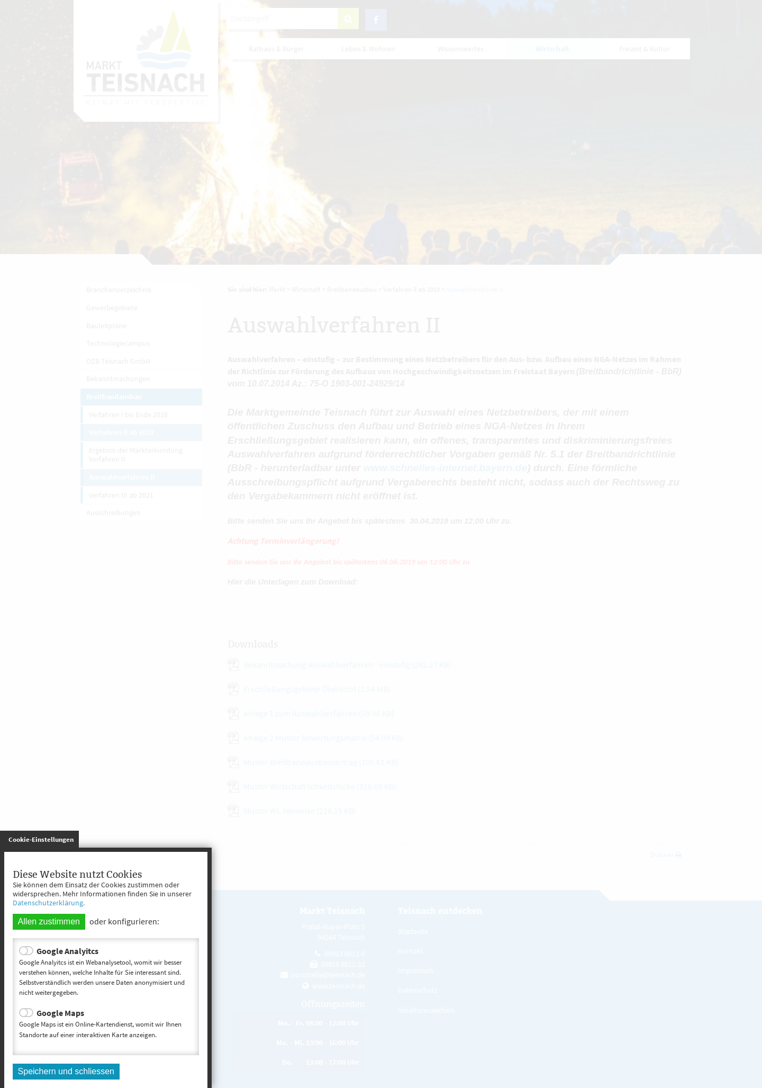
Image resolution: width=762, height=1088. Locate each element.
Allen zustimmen (49, 921)
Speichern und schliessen (66, 1071)
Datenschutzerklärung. (49, 902)
